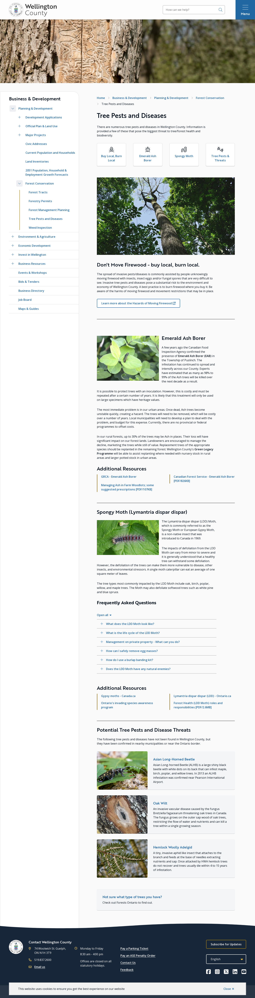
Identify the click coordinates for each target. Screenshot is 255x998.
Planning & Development (35, 108)
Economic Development (34, 246)
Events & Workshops (32, 273)
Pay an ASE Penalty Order (137, 956)
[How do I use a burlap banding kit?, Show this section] (156, 659)
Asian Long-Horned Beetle (174, 759)
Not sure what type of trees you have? (132, 896)
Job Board (25, 300)
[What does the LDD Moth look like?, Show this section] (156, 623)
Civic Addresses (36, 144)
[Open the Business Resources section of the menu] (13, 264)
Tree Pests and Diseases (46, 219)
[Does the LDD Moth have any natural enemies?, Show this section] (156, 669)
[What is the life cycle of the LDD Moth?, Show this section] (156, 632)
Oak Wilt (160, 803)
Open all (102, 615)
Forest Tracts (38, 192)
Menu (245, 13)
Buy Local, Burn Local (111, 158)
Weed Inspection (40, 228)
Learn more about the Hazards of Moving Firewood (136, 303)
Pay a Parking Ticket (134, 948)
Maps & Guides (28, 309)
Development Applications (44, 117)
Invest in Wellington (32, 255)
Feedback (127, 970)
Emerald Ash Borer (147, 158)
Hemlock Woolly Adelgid (172, 847)
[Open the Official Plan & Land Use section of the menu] (19, 126)
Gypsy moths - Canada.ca (118, 696)
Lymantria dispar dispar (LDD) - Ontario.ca (202, 696)
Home (101, 98)
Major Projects (36, 135)
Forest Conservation (40, 183)
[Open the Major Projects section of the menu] (19, 135)
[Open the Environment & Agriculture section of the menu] (13, 236)
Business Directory (31, 291)
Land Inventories (37, 161)
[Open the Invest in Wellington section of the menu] (13, 254)
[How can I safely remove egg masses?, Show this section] (156, 650)
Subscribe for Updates (226, 944)
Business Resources (32, 264)
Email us (39, 967)
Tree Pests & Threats (220, 158)
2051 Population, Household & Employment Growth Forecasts (47, 172)
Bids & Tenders (28, 282)
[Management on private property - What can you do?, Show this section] (156, 641)
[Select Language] (226, 959)
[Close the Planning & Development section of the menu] (13, 108)
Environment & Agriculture (36, 237)
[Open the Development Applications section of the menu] (19, 117)
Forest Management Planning (49, 210)
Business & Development (129, 98)
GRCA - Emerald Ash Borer (119, 477)
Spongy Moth (184, 156)
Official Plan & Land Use (42, 126)
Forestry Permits (40, 201)
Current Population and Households (50, 153)
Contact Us (128, 963)
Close (227, 989)
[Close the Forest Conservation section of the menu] (19, 183)
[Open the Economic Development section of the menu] (13, 245)
